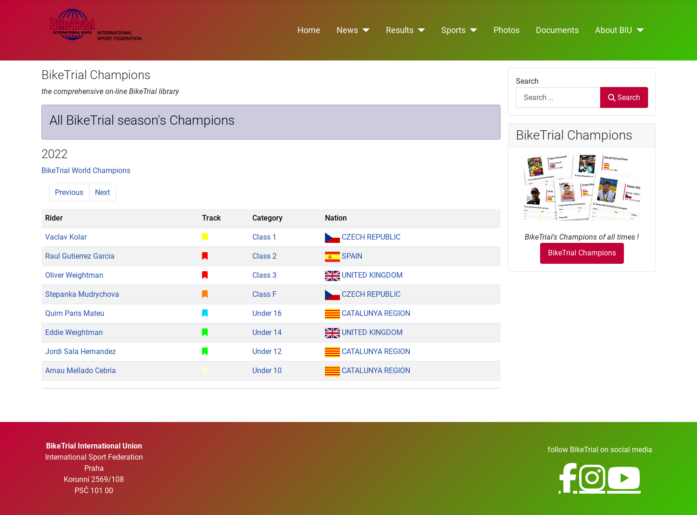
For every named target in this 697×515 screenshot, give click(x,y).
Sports (453, 30)
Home (309, 30)
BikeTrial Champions (582, 252)
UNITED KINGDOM (364, 275)
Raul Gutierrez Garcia (80, 256)
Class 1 (264, 237)
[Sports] (471, 30)
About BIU (613, 30)
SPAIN (343, 256)
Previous (69, 192)
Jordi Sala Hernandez (80, 351)
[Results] (419, 30)
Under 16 (267, 313)
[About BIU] (638, 30)
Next (102, 192)
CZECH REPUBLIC (362, 237)
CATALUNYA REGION (367, 313)
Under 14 (267, 332)
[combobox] (558, 97)
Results (399, 30)
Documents (557, 30)
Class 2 (264, 256)
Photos (507, 30)
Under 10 (267, 370)
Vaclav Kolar (66, 237)
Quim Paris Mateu (74, 313)
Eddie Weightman (74, 332)
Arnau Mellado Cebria (80, 370)
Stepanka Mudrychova (82, 294)
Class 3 (264, 275)
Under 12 (267, 351)
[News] (364, 30)
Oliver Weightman (74, 275)
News (347, 30)
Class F (264, 294)
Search (527, 81)
